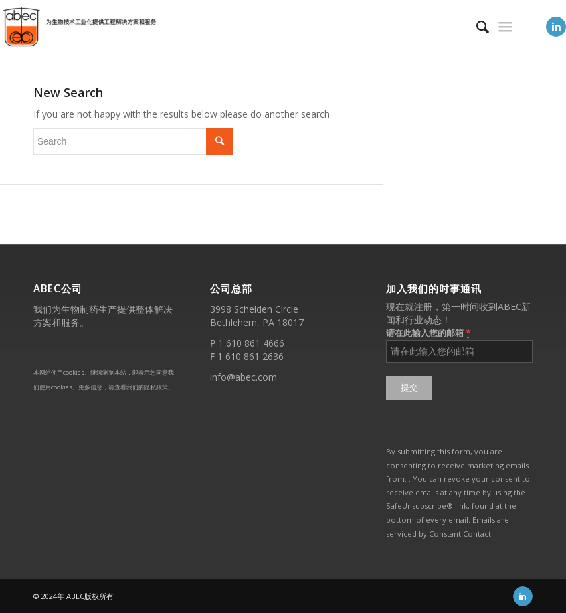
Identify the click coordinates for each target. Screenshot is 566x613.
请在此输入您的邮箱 (428, 332)
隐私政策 (156, 387)
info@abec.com (243, 377)
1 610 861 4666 (251, 343)
